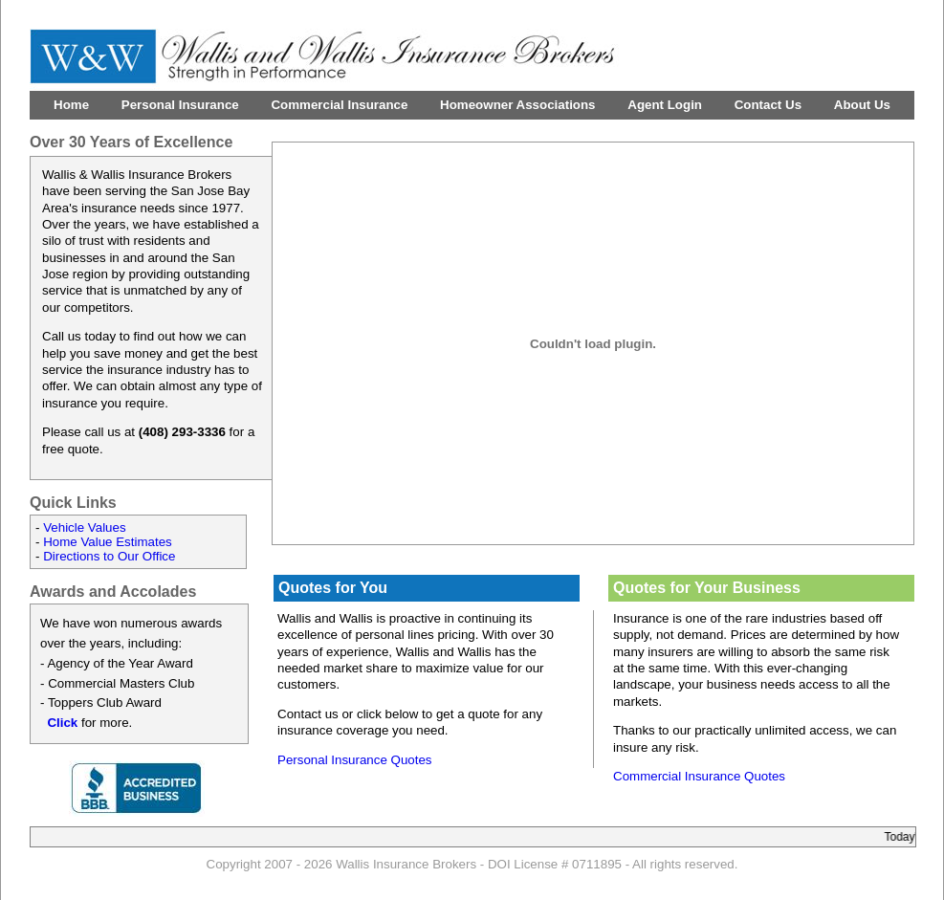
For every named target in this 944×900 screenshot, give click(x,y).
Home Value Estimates (107, 542)
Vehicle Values (84, 527)
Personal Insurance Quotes (354, 760)
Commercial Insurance (339, 105)
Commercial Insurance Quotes (699, 776)
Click (62, 722)
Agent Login (664, 105)
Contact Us (768, 105)
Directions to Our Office (109, 556)
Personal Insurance (180, 105)
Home (71, 105)
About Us (862, 105)
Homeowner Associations (517, 105)
